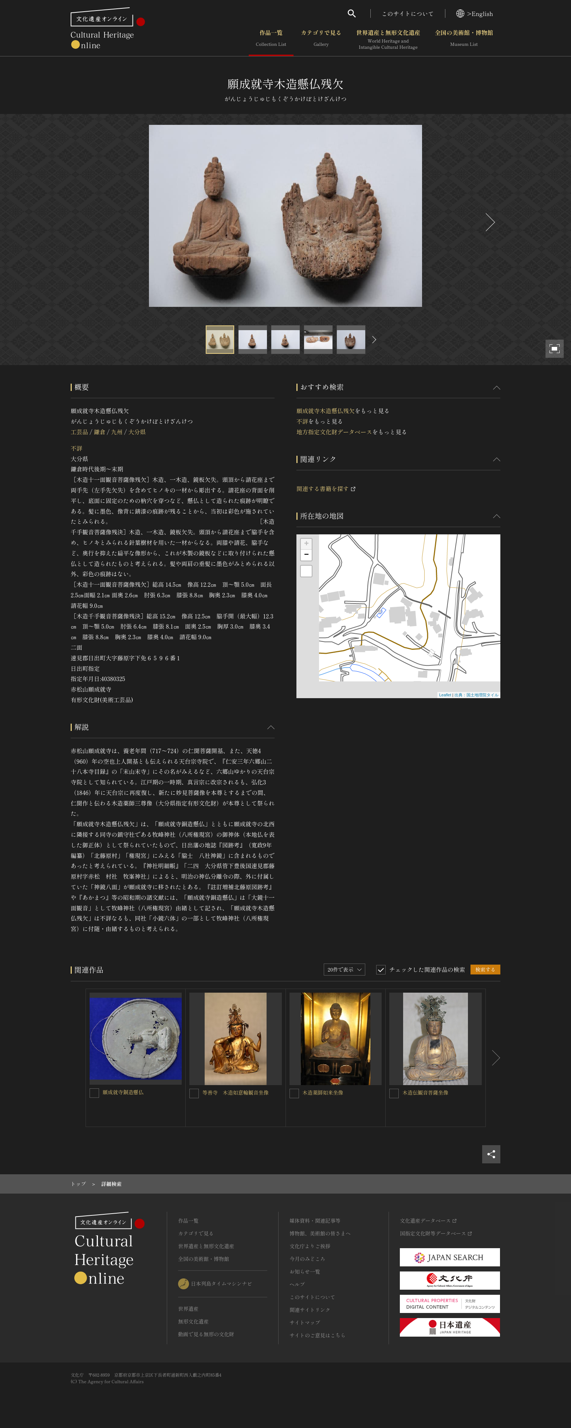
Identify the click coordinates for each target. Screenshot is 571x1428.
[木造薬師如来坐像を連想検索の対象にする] (294, 1093)
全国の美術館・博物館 (464, 39)
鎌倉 (99, 431)
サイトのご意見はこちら (318, 1335)
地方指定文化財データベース (334, 431)
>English (474, 13)
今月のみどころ (307, 1258)
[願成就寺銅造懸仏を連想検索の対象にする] (94, 1093)
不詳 (76, 448)
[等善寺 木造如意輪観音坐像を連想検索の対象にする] (194, 1093)
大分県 (137, 431)
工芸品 (79, 431)
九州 (117, 431)
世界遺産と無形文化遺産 (388, 39)
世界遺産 (188, 1308)
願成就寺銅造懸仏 (123, 1092)
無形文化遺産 (193, 1321)
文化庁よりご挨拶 (310, 1246)
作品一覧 (271, 39)
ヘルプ (297, 1284)
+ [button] (306, 544)
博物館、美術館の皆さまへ (320, 1233)
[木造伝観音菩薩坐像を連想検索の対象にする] (394, 1093)
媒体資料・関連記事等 (315, 1220)
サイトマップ (305, 1322)
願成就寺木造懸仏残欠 (325, 410)
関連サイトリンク (310, 1309)
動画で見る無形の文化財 (206, 1334)
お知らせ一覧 (305, 1271)
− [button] (306, 555)
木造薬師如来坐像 (323, 1092)
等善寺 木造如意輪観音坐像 (235, 1092)
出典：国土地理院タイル (476, 695)
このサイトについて (408, 13)
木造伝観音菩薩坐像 (425, 1092)
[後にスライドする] (489, 222)
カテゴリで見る (321, 39)
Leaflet (445, 695)
